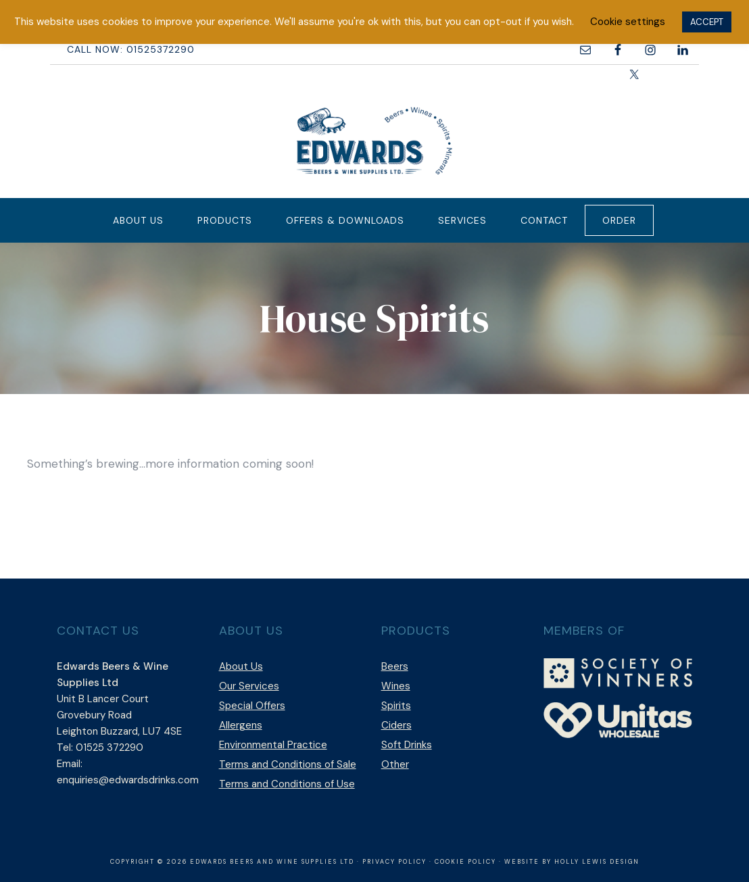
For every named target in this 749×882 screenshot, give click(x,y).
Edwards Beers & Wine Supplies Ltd (374, 140)
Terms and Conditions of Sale (287, 764)
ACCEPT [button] (706, 22)
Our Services (249, 686)
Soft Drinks (406, 745)
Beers (394, 666)
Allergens (240, 725)
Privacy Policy (394, 862)
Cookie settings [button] (627, 21)
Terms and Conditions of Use (287, 784)
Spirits (396, 705)
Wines (395, 686)
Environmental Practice (273, 745)
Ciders (396, 725)
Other (395, 764)
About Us (241, 666)
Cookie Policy (465, 862)
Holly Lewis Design (596, 862)
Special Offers (252, 705)
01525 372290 (109, 747)
